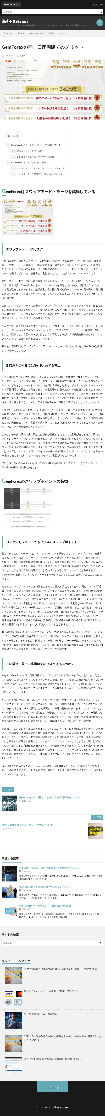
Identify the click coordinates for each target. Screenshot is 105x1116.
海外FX (23, 55)
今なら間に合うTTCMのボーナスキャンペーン (44, 886)
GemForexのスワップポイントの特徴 (26, 162)
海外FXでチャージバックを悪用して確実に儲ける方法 (51, 991)
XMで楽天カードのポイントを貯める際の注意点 (45, 905)
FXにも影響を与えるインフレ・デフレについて (27, 825)
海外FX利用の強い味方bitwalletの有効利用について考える (53, 1058)
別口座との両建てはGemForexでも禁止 (32, 157)
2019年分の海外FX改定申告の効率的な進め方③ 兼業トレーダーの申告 (60, 968)
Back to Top (52, 1087)
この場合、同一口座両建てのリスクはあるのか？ (36, 174)
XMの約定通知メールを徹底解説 (40, 1013)
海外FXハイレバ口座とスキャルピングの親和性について (49, 797)
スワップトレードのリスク (26, 151)
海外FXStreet (15, 21)
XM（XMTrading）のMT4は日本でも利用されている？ (49, 867)
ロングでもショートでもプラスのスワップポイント (37, 168)
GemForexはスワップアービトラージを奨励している (33, 145)
